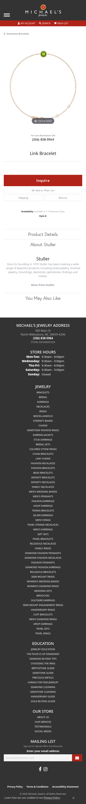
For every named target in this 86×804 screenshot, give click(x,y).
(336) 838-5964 (43, 139)
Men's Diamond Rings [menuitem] (43, 619)
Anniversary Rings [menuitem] (43, 609)
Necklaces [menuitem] (43, 406)
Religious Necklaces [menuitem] (43, 543)
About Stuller (43, 244)
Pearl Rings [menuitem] (43, 633)
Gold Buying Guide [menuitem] (43, 701)
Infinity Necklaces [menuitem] (43, 482)
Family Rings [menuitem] (43, 548)
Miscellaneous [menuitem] (43, 416)
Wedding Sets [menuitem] (43, 591)
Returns (63, 197)
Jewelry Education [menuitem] (43, 649)
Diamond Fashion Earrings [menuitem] (43, 567)
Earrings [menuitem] (43, 402)
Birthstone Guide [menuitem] (43, 668)
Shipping (23, 197)
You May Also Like (43, 298)
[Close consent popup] (73, 798)
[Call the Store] (43, 338)
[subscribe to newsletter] (77, 757)
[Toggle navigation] (7, 15)
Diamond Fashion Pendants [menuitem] (43, 553)
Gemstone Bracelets (17, 33)
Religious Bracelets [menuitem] (43, 572)
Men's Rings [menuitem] (42, 520)
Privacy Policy (15, 786)
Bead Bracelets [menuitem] (43, 472)
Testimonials (42, 726)
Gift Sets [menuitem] (43, 534)
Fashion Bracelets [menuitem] (43, 468)
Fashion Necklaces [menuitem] (43, 463)
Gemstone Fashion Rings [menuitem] (43, 430)
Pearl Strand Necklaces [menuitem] (43, 524)
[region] (43, 86)
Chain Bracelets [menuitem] (43, 453)
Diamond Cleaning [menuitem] (43, 687)
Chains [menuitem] (43, 425)
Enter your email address (43, 751)
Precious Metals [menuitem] (43, 677)
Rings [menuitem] (42, 411)
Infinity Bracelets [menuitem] (43, 477)
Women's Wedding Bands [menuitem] (43, 581)
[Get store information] (43, 342)
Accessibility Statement (65, 786)
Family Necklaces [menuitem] (43, 487)
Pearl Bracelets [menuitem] (43, 539)
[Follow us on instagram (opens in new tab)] (45, 769)
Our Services (43, 721)
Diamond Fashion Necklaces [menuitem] (43, 557)
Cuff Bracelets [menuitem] (43, 614)
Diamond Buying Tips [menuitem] (43, 658)
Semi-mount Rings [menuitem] (43, 576)
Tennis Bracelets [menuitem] (43, 510)
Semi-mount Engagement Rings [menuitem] (43, 605)
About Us (43, 717)
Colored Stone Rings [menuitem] (43, 449)
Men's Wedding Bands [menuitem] (43, 491)
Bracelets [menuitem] (43, 392)
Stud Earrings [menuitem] (43, 439)
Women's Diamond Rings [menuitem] (43, 586)
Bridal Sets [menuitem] (43, 444)
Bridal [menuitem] (43, 397)
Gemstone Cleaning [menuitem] (43, 691)
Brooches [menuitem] (43, 595)
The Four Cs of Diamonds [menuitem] (43, 654)
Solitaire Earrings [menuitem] (43, 600)
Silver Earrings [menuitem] (43, 515)
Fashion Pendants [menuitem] (43, 562)
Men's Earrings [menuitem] (43, 529)
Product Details (43, 234)
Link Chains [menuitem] (43, 458)
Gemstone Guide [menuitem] (43, 673)
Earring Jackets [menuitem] (43, 435)
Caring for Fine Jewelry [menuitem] (43, 682)
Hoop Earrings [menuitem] (43, 505)
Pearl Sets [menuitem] (43, 628)
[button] (26, 23)
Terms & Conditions (37, 786)
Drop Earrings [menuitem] (43, 624)
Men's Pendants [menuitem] (43, 496)
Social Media (43, 731)
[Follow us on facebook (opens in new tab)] (40, 769)
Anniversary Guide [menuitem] (43, 696)
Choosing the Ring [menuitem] (43, 663)
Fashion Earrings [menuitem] (43, 501)
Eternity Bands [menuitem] (43, 420)
